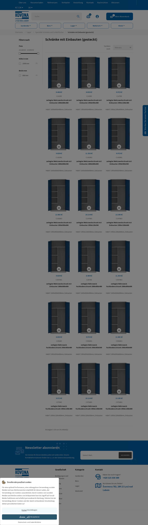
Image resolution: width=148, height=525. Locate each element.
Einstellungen (29, 510)
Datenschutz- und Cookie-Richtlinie (29, 522)
